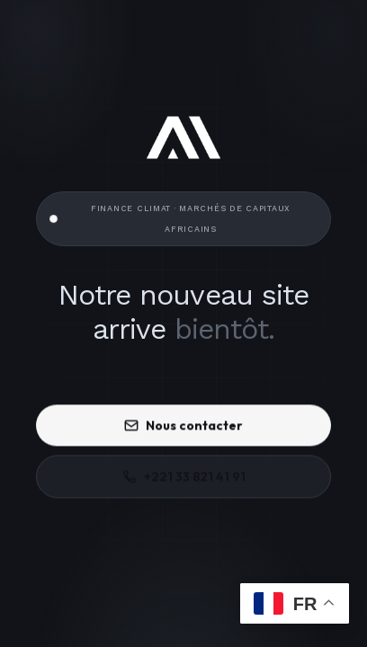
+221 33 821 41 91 (184, 477)
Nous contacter (183, 426)
